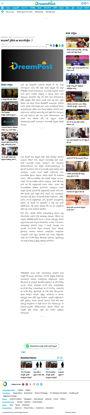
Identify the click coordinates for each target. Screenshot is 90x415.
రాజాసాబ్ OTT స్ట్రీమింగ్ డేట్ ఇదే (75, 191)
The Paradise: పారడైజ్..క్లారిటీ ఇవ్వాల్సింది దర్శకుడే (8, 113)
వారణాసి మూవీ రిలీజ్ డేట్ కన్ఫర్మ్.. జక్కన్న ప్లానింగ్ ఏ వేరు (76, 175)
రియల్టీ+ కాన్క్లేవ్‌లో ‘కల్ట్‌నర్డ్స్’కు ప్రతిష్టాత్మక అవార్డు (75, 87)
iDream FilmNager (41, 393)
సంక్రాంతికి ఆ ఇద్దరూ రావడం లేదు (38, 373)
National (48, 399)
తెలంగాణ (25, 8)
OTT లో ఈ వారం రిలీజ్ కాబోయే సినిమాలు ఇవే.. (75, 123)
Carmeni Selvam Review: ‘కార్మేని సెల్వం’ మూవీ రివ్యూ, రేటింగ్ (9, 128)
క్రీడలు (68, 8)
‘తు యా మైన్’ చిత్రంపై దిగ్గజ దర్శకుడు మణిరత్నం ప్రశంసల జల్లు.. (9, 158)
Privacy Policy (28, 408)
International (38, 399)
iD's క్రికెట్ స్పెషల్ (73, 393)
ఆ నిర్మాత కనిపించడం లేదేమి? (9, 99)
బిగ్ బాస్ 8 (47, 8)
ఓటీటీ (55, 8)
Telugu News (4, 37)
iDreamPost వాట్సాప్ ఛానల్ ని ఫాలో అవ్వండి (43, 346)
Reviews (27, 402)
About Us (18, 408)
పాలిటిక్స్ (32, 8)
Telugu (27, 390)
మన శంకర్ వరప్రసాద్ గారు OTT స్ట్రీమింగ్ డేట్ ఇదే (78, 141)
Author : (4, 44)
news (10, 37)
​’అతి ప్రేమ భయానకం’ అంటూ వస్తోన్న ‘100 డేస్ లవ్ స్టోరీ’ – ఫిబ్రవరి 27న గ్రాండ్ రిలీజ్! (76, 106)
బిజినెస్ (87, 8)
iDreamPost (28, 393)
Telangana (27, 399)
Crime (56, 399)
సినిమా (40, 8)
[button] (61, 358)
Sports (17, 405)
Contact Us (40, 408)
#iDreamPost (39, 12)
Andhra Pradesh (15, 399)
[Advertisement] (45, 23)
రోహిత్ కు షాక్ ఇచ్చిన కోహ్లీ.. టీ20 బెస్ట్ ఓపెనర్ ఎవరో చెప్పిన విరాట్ (77, 51)
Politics (62, 399)
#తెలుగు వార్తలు (10, 12)
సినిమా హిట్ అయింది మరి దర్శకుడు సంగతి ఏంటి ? (76, 208)
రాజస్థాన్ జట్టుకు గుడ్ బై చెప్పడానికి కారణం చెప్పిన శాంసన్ (78, 69)
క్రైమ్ (73, 8)
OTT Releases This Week (58, 393)
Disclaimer (50, 408)
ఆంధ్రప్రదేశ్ (15, 8)
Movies (19, 402)
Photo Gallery (37, 402)
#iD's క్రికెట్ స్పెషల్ (50, 12)
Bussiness (25, 405)
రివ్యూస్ (61, 8)
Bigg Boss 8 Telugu (10, 396)
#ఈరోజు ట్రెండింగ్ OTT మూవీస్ (24, 12)
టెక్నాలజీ (79, 8)
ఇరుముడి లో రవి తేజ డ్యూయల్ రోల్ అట (77, 158)
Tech (11, 405)
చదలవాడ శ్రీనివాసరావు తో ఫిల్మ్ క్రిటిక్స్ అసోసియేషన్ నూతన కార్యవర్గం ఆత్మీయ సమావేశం (9, 143)
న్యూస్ (34, 369)
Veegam (73, 412)
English (20, 390)
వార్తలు (8, 8)
